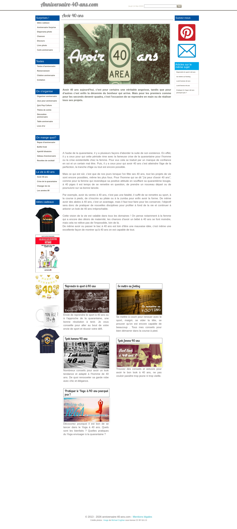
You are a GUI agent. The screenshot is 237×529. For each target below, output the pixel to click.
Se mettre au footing (129, 286)
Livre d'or (41, 126)
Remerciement (43, 71)
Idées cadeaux (43, 23)
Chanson (41, 36)
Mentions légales (142, 516)
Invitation (41, 80)
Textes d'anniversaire (46, 66)
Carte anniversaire (45, 50)
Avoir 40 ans (42, 177)
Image (105, 520)
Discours (41, 41)
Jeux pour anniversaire (47, 101)
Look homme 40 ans (76, 339)
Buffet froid (42, 147)
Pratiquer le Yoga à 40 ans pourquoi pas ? (86, 392)
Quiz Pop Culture (44, 105)
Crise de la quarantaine (47, 181)
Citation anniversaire (46, 75)
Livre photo (42, 45)
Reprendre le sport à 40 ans (80, 286)
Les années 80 (43, 191)
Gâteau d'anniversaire (46, 156)
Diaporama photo (44, 32)
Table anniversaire (45, 121)
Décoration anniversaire (42, 115)
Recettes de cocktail (45, 161)
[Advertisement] (117, 126)
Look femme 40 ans (129, 341)
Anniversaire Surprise (46, 27)
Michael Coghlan (118, 520)
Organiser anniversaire (47, 96)
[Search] (160, 6)
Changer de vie (43, 186)
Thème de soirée (44, 110)
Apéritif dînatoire (44, 151)
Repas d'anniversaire (46, 142)
